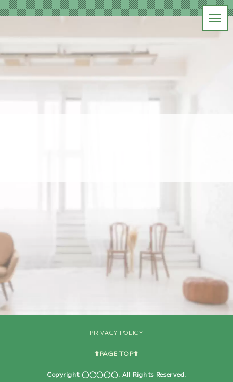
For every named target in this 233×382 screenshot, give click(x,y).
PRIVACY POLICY (116, 332)
